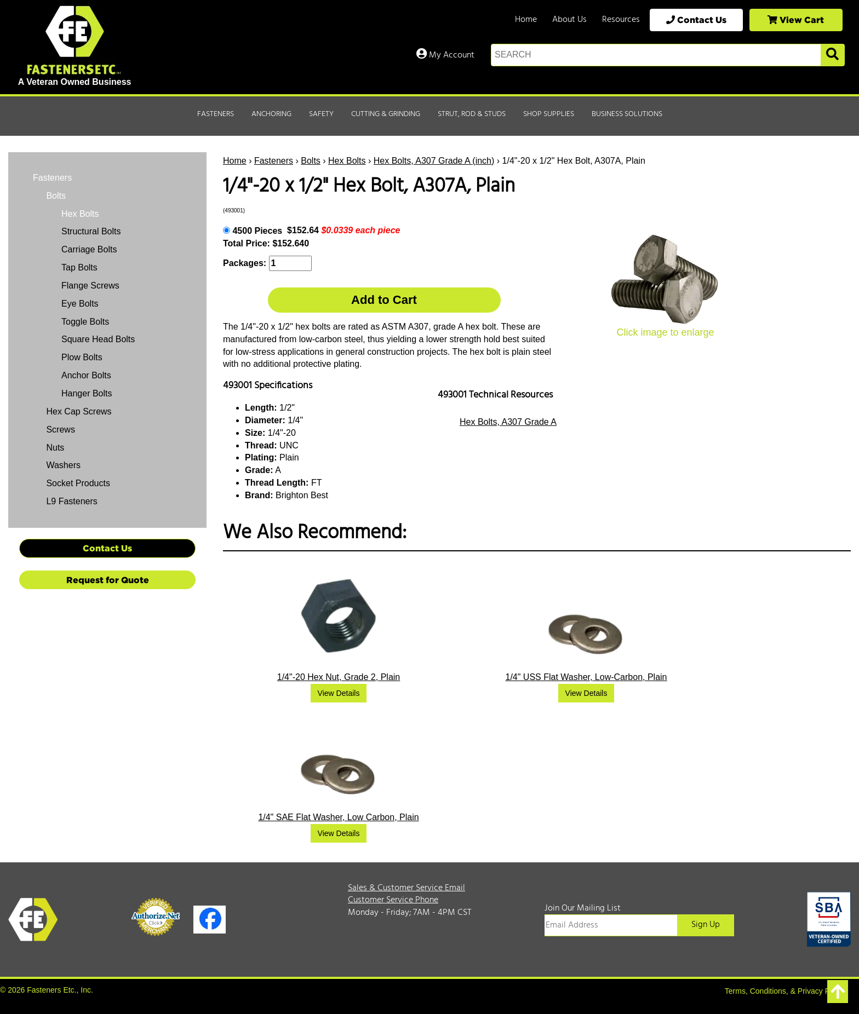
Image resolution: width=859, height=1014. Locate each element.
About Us (569, 20)
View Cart (796, 20)
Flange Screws (90, 285)
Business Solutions (627, 114)
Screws (59, 429)
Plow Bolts (81, 357)
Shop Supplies (548, 114)
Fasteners (215, 114)
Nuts (54, 447)
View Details (339, 693)
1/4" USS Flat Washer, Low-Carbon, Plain (586, 677)
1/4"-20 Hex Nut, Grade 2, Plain (338, 677)
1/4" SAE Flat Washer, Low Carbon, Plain (338, 817)
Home (526, 20)
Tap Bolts (79, 267)
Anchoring (271, 114)
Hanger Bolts (86, 393)
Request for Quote (107, 580)
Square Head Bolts (98, 339)
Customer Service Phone (393, 900)
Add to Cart (384, 300)
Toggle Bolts (85, 321)
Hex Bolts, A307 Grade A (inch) (434, 160)
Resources (621, 20)
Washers (62, 465)
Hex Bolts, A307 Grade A (508, 422)
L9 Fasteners (71, 501)
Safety (321, 114)
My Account (445, 55)
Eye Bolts (80, 303)
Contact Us (696, 20)
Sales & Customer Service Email (406, 888)
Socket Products (77, 483)
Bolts (310, 160)
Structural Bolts (91, 231)
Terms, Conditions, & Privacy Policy (785, 991)
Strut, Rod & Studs (472, 114)
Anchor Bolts (86, 375)
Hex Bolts (346, 160)
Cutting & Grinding (385, 114)
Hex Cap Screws (78, 411)
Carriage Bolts (89, 249)
